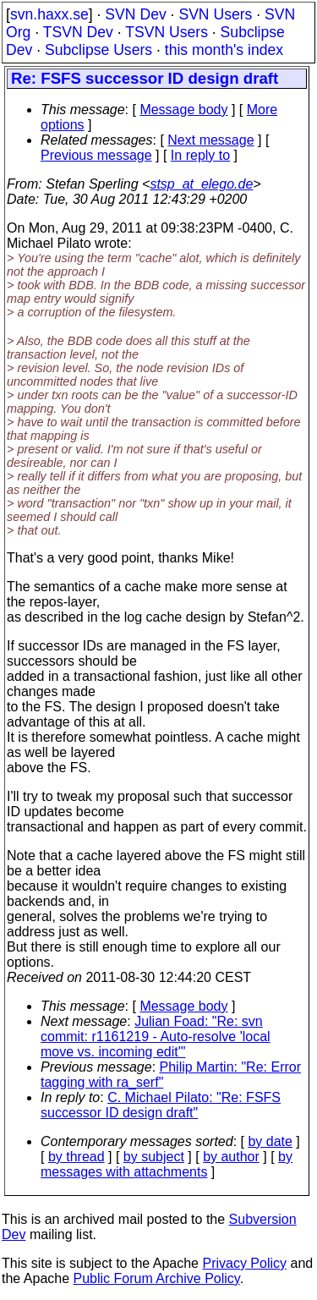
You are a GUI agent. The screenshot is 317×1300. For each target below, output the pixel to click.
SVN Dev (135, 14)
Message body (183, 109)
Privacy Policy (244, 1263)
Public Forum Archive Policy (157, 1278)
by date (270, 1141)
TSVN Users (166, 32)
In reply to (200, 155)
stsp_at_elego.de (201, 184)
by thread (76, 1156)
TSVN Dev (78, 32)
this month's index (224, 49)
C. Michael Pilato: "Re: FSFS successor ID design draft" (161, 1105)
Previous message (96, 155)
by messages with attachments (166, 1164)
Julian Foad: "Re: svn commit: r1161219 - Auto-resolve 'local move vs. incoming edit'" (156, 1036)
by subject (153, 1156)
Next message (210, 140)
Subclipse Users (98, 49)
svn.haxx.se (49, 14)
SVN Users (215, 14)
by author (231, 1156)
